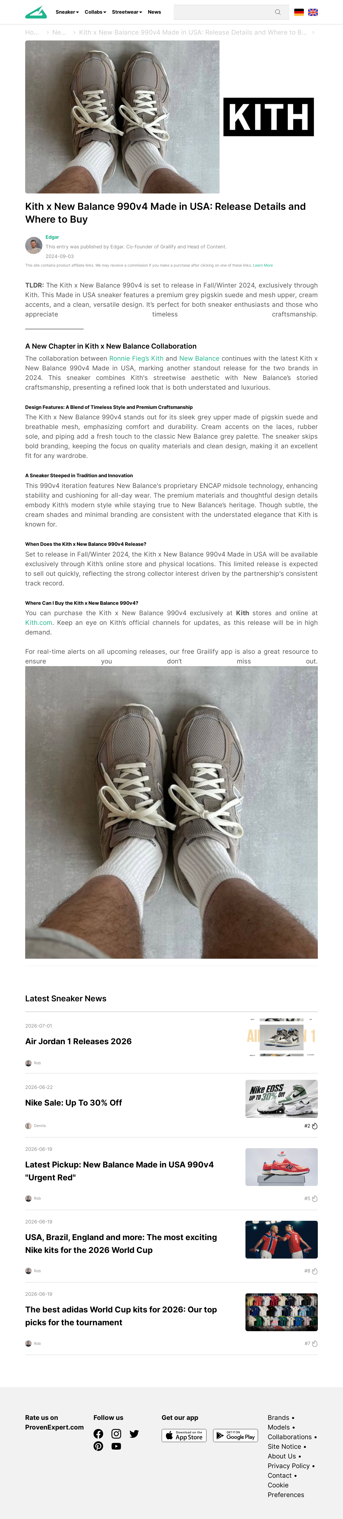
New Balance (199, 358)
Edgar (52, 237)
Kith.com (38, 622)
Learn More (263, 265)
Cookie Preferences (286, 1490)
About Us (282, 1456)
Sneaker (65, 12)
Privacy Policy (289, 1466)
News (154, 12)
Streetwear (125, 12)
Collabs (93, 12)
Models (279, 1427)
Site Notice (284, 1446)
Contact (280, 1475)
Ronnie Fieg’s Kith (136, 358)
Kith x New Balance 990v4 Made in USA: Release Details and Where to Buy (194, 32)
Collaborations (290, 1437)
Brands (278, 1417)
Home (34, 32)
